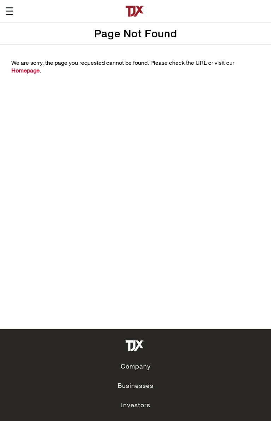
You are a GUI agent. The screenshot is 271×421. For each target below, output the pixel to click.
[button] (6, 11)
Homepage (25, 70)
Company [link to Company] (136, 366)
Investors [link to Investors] (135, 405)
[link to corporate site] (135, 345)
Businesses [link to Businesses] (135, 385)
